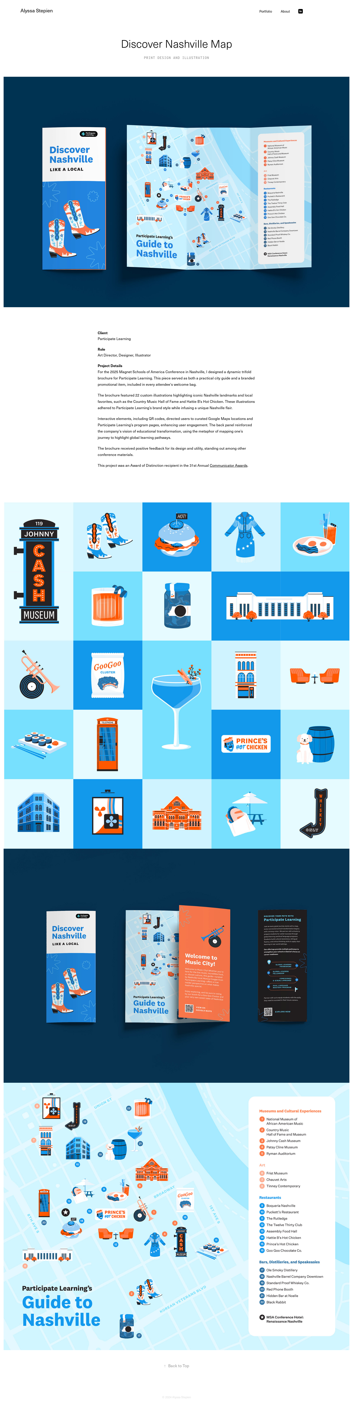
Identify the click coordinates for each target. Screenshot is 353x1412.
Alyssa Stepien (36, 10)
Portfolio (265, 11)
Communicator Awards (228, 465)
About (285, 11)
